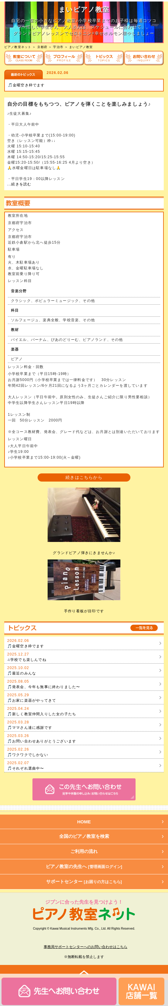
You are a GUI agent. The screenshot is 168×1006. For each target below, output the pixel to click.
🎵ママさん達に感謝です (29, 728)
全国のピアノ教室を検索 (84, 836)
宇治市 (58, 47)
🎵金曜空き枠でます (26, 85)
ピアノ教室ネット (18, 47)
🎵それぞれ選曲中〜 (25, 768)
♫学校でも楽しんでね (26, 660)
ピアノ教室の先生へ (84, 866)
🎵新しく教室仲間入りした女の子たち (41, 714)
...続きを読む (19, 184)
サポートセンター (84, 881)
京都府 (42, 47)
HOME (84, 821)
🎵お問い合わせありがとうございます (41, 741)
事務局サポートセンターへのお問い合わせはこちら (85, 947)
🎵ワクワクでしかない (27, 755)
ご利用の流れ (84, 851)
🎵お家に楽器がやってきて (31, 700)
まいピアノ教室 (81, 47)
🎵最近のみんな (21, 673)
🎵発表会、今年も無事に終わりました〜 (43, 687)
